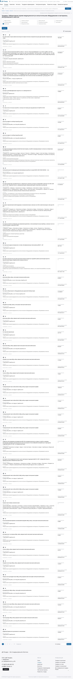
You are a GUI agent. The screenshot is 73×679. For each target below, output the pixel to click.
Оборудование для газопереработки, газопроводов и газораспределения (18, 194)
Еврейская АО (12, 41)
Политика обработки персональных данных (39, 676)
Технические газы (6, 541)
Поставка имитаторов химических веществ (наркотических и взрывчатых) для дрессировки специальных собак (27, 37)
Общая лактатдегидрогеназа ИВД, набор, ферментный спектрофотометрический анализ (23, 576)
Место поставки (6, 57)
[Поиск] (9, 1)
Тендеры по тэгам (59, 664)
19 (14, 644)
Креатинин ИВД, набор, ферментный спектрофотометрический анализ (19, 318)
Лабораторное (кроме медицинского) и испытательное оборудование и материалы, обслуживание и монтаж (26, 44)
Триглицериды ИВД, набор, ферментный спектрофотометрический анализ (20, 617)
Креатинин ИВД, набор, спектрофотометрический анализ (16, 277)
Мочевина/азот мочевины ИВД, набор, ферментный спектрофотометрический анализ (23, 534)
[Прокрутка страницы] (68, 670)
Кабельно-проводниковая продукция (10, 63)
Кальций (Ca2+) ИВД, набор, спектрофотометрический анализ (17, 590)
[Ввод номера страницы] (63, 644)
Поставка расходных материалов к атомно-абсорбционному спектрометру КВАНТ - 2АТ (23, 245)
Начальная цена (61, 36)
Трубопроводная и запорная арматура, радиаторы (13, 233)
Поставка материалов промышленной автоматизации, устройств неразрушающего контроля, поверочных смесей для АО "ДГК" (28, 149)
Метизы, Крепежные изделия (9, 61)
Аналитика (12, 4)
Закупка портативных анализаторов (11, 502)
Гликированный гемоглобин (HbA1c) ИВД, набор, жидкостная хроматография (20, 386)
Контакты (18, 4)
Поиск (1, 4)
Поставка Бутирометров (8, 331)
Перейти (69, 644)
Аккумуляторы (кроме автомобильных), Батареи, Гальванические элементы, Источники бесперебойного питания (26, 268)
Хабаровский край (14, 155)
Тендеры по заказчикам (60, 666)
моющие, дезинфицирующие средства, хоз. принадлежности (17, 90)
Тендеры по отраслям (60, 662)
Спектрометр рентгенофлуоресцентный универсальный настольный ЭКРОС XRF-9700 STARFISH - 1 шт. (26, 170)
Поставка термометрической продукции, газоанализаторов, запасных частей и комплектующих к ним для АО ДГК (28, 205)
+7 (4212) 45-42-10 (8, 664)
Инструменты (5, 235)
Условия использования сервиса (64, 676)
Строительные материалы (8, 266)
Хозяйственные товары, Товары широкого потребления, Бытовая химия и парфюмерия (21, 97)
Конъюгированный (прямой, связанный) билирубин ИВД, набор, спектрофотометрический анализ (25, 520)
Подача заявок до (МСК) (62, 45)
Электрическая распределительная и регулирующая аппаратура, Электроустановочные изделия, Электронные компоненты (29, 64)
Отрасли (4, 42)
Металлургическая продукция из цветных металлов (13, 267)
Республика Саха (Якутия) (49, 154)
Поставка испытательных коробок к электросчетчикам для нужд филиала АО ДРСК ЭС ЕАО (24, 107)
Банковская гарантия (63, 4)
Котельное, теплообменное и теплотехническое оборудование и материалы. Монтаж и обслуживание (24, 193)
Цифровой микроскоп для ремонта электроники (14, 631)
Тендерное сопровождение (28, 4)
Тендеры (6, 4)
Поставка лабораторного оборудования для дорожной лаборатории (19, 290)
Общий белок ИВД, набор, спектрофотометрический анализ (17, 304)
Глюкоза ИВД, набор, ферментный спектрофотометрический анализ (19, 373)
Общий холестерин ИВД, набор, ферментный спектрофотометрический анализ (21, 359)
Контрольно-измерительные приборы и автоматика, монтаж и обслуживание (19, 161)
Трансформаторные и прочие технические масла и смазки (15, 82)
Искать (68, 8)
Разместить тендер (51, 4)
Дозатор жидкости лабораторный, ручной (12, 121)
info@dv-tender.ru (7, 666)
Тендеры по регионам (60, 660)
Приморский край (6, 155)
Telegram (6, 669)
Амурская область (14, 211)
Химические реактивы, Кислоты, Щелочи (11, 99)
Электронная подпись (41, 4)
